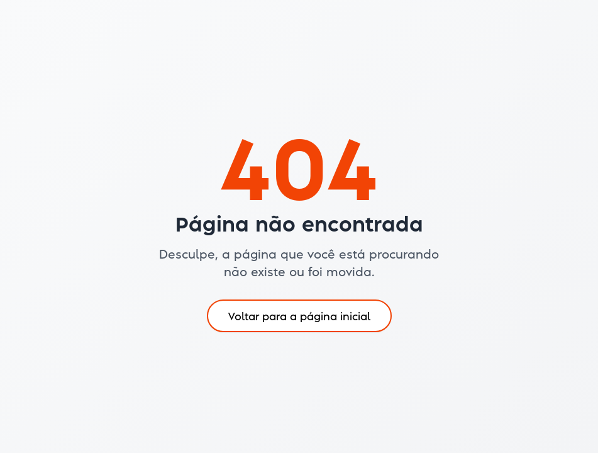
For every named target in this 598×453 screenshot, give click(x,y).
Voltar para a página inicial (299, 315)
